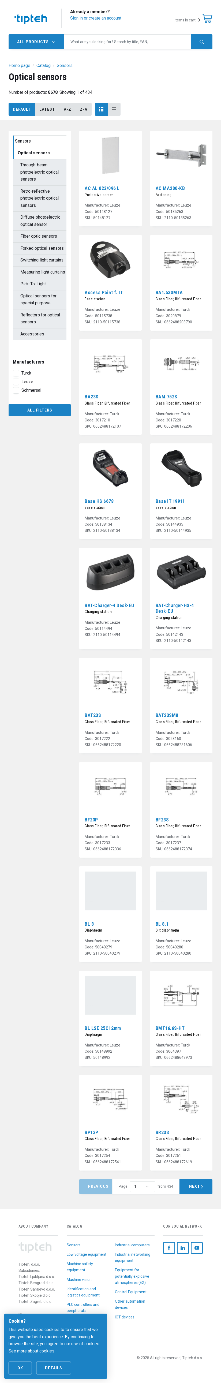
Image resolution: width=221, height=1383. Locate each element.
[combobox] (127, 41)
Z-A (83, 109)
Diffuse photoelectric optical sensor (40, 221)
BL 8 (89, 924)
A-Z (67, 109)
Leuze (27, 381)
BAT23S (93, 715)
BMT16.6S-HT (170, 1028)
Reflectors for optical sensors (40, 318)
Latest (47, 109)
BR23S (162, 1132)
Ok (20, 1368)
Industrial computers (132, 1245)
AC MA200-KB (170, 188)
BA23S (92, 396)
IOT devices (124, 1317)
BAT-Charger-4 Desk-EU (109, 605)
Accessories (32, 334)
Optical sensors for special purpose (38, 299)
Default (22, 109)
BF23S (162, 820)
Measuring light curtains (42, 272)
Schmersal (31, 390)
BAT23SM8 (167, 715)
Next (196, 1186)
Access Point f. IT (104, 292)
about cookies (41, 1351)
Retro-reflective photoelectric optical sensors (39, 198)
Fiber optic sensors (38, 236)
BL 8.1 (162, 924)
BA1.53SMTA (169, 292)
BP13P (91, 1132)
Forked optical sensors (42, 248)
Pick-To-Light (33, 283)
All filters (39, 410)
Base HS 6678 (99, 501)
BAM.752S (166, 396)
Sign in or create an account (95, 18)
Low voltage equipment (86, 1254)
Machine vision (79, 1279)
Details (53, 1368)
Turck (26, 373)
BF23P (91, 820)
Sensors (23, 141)
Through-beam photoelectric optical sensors (39, 172)
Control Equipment (131, 1292)
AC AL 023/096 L (102, 188)
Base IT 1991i (170, 501)
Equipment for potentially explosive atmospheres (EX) (132, 1276)
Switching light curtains (41, 260)
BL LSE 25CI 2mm (103, 1028)
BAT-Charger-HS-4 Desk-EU (175, 608)
